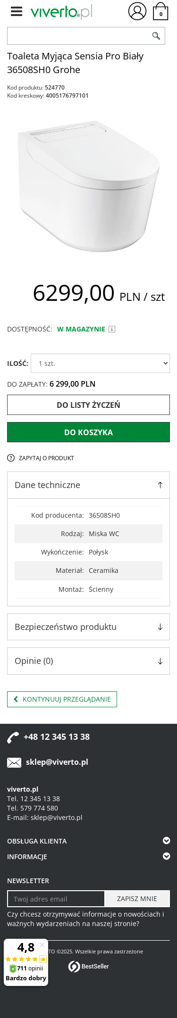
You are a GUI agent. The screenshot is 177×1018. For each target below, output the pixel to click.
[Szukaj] (156, 35)
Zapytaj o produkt (46, 458)
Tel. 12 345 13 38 (33, 798)
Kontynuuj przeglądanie (62, 699)
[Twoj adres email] (56, 899)
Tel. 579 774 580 (32, 807)
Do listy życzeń (88, 405)
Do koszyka (88, 432)
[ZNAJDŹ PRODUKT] (78, 35)
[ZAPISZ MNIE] (137, 899)
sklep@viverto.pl (57, 762)
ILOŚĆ (17, 363)
